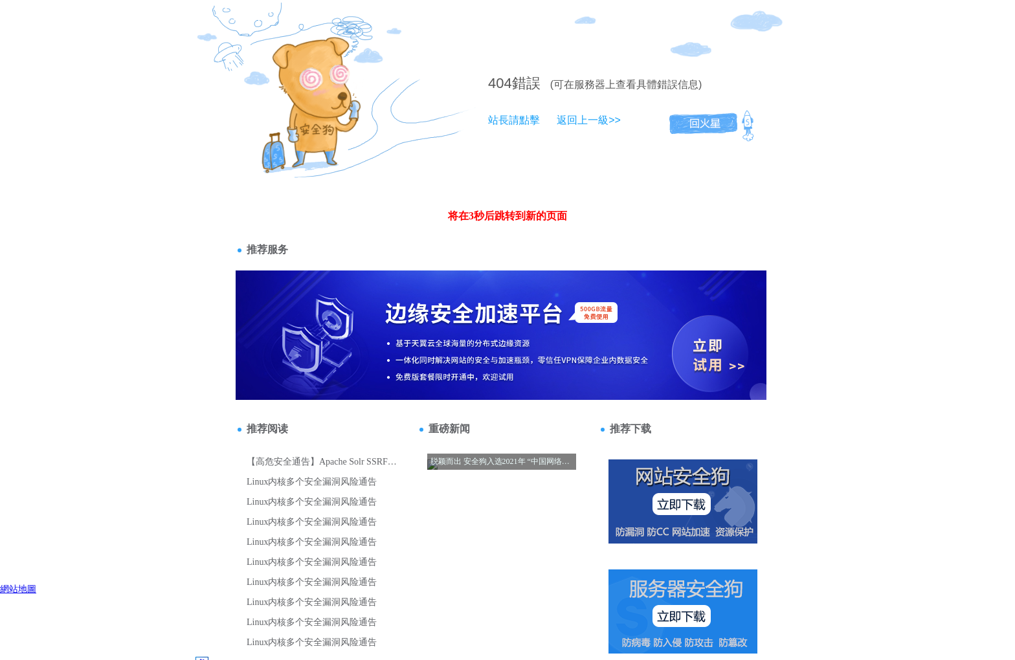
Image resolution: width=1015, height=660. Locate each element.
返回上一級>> (589, 120)
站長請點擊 (514, 120)
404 (500, 83)
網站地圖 (18, 589)
